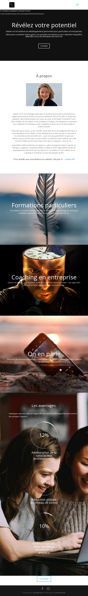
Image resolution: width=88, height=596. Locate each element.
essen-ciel (70, 159)
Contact (44, 46)
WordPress (38, 593)
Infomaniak (60, 593)
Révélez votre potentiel (44, 25)
